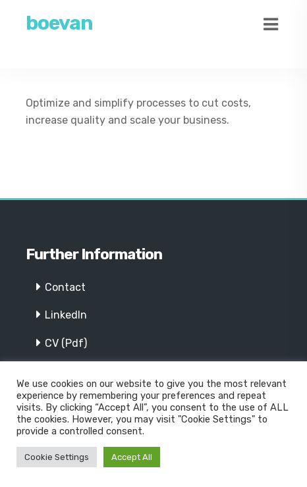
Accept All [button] (131, 457)
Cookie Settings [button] (56, 457)
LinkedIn (66, 315)
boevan (59, 23)
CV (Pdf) (66, 343)
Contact (65, 287)
